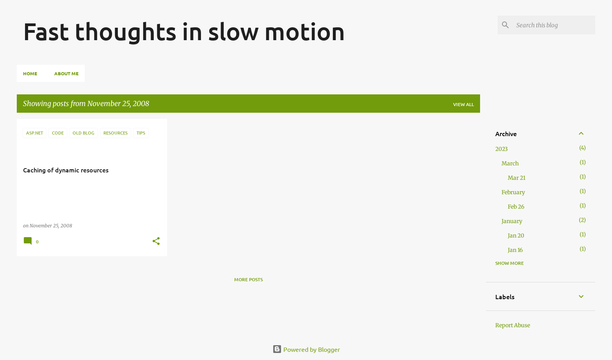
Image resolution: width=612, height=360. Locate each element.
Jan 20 (516, 235)
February (513, 192)
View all (463, 104)
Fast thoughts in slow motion (184, 31)
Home (30, 73)
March (510, 163)
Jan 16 (515, 250)
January (512, 221)
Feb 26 (516, 206)
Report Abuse (512, 325)
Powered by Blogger (306, 349)
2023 (501, 149)
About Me (66, 73)
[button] (156, 241)
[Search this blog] (554, 25)
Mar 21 (516, 177)
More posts (248, 279)
